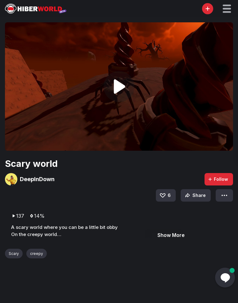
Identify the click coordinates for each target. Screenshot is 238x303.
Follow (218, 179)
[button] (227, 8)
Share (195, 195)
